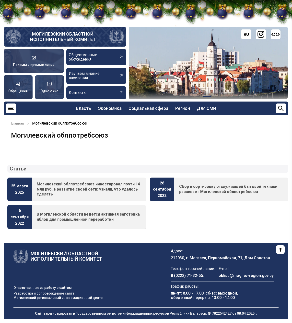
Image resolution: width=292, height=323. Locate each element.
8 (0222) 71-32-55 (187, 275)
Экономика (110, 108)
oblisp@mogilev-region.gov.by (246, 275)
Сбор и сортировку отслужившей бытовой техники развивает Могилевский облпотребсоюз (228, 189)
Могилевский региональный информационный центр (58, 298)
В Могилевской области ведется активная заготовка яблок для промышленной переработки (88, 217)
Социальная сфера (148, 108)
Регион (182, 108)
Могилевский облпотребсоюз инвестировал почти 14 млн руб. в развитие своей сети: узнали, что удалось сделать (88, 189)
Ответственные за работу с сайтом (42, 288)
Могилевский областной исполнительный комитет (63, 36)
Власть (83, 108)
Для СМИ (206, 108)
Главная (17, 123)
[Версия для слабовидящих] (275, 34)
